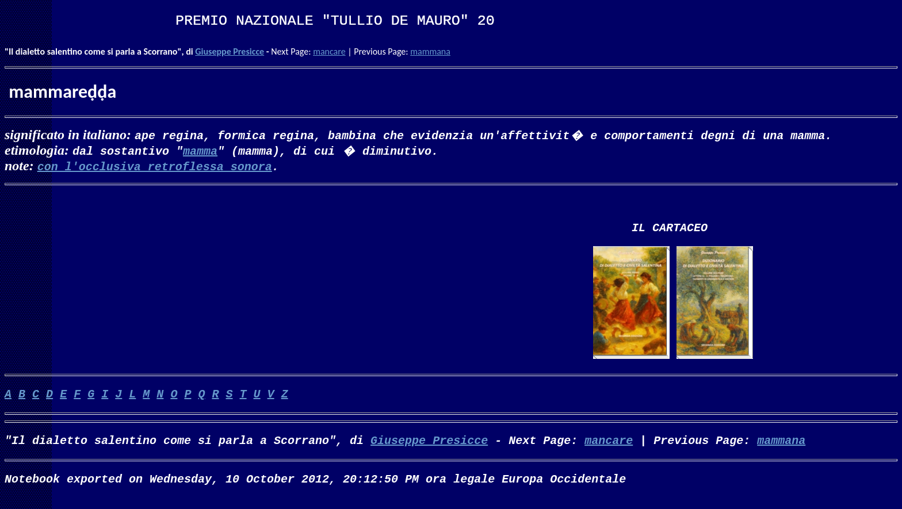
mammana (430, 51)
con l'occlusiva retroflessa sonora (154, 166)
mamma (200, 150)
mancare (329, 51)
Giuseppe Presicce (229, 51)
